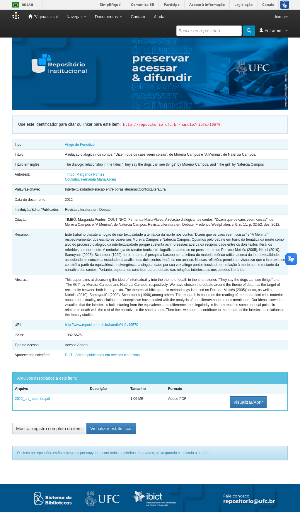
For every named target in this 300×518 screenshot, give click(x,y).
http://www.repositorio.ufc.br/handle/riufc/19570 (101, 325)
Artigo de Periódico (79, 144)
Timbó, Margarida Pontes (84, 174)
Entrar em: (273, 30)
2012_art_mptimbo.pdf (32, 399)
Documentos (108, 16)
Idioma (280, 16)
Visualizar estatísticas (111, 428)
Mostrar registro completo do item (48, 428)
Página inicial (42, 16)
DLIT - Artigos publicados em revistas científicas (102, 355)
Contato (138, 16)
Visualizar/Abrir (248, 402)
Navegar (76, 16)
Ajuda (159, 16)
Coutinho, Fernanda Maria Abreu (90, 179)
